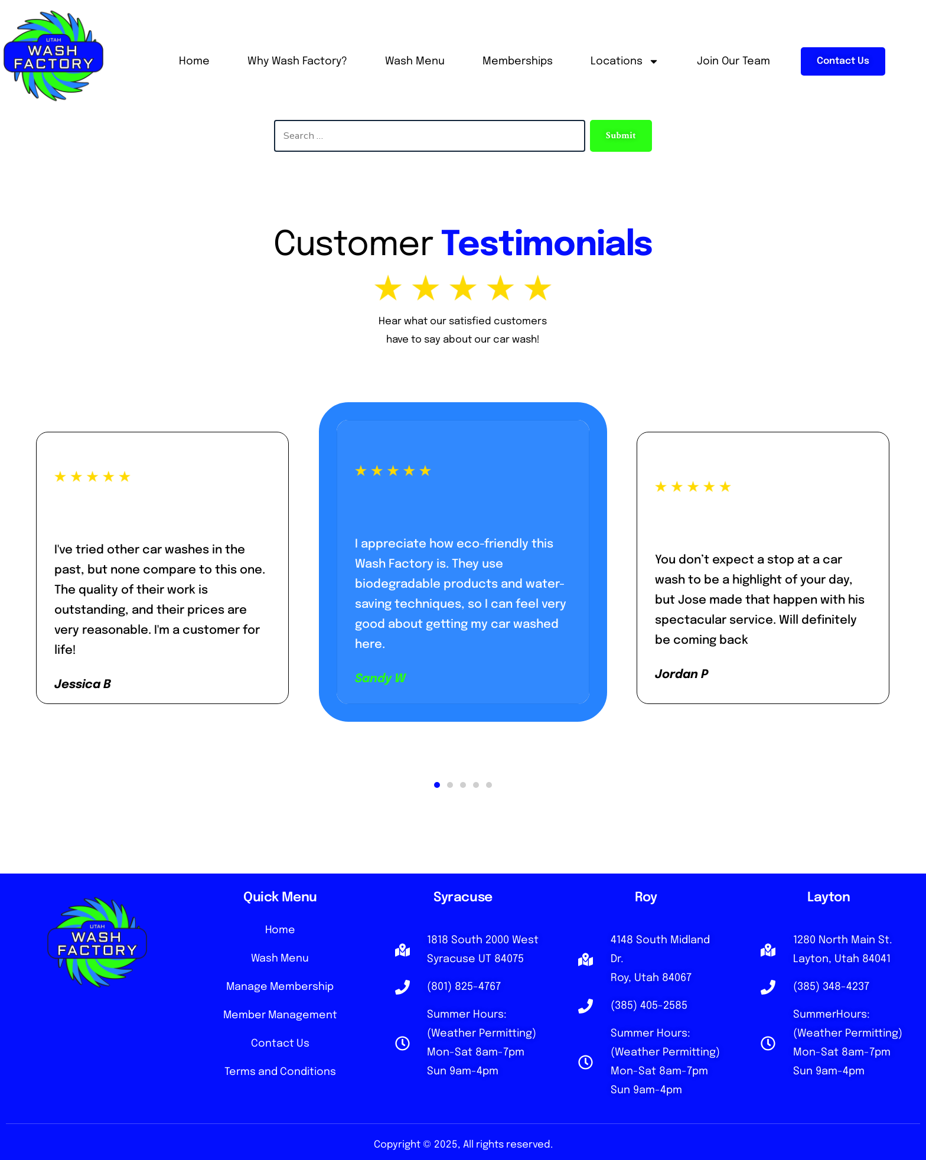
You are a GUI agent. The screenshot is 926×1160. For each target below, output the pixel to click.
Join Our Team (733, 61)
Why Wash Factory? (297, 61)
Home (194, 61)
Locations (625, 61)
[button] (437, 785)
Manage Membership (280, 990)
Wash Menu (415, 61)
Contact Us (279, 1049)
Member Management (280, 1019)
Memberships (517, 61)
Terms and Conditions (280, 1078)
